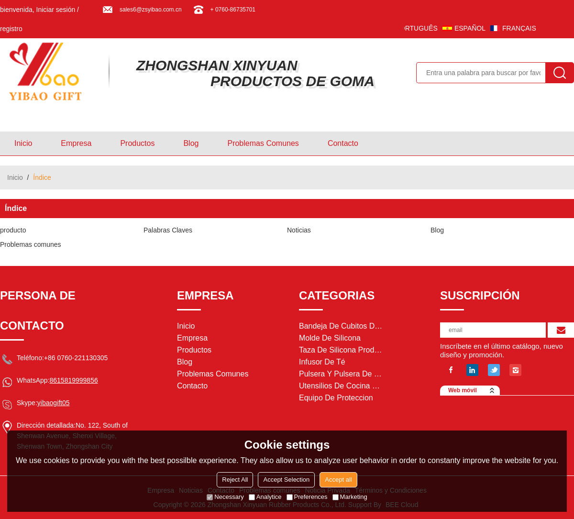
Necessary (225, 496)
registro (11, 29)
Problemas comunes (262, 143)
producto (13, 230)
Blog (191, 143)
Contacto (343, 143)
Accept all (338, 479)
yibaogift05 (53, 403)
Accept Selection (286, 479)
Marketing (349, 496)
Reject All (235, 479)
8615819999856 (73, 380)
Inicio (23, 143)
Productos (137, 143)
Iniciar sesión (56, 9)
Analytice (265, 496)
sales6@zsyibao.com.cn (151, 9)
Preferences (307, 496)
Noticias (299, 230)
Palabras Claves (168, 230)
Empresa (76, 143)
